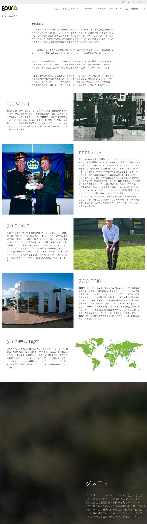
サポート (89, 8)
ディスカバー (116, 8)
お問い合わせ (132, 8)
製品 (56, 8)
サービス (101, 8)
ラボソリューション (71, 8)
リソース (131, 2)
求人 (123, 2)
